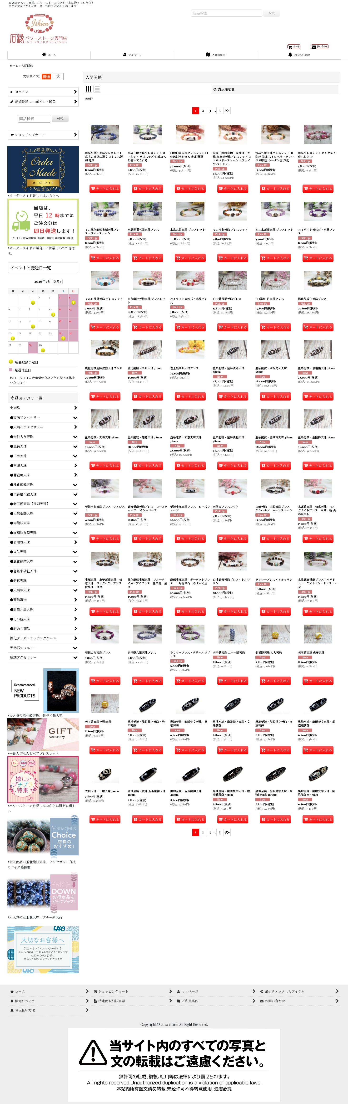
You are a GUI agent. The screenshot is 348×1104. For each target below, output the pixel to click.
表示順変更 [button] (224, 94)
